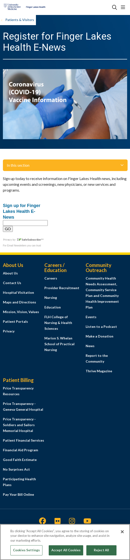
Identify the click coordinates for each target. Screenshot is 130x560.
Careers (50, 278)
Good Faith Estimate (20, 460)
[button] (124, 7)
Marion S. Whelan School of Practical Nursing (59, 344)
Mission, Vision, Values (21, 312)
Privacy (8, 331)
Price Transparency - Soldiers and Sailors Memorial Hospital (19, 425)
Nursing (50, 297)
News (90, 346)
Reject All (101, 552)
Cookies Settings (26, 552)
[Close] (122, 533)
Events (91, 317)
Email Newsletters (17, 245)
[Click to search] (114, 7)
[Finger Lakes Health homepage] (36, 7)
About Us (10, 273)
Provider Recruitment (61, 288)
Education (52, 307)
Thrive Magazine (99, 371)
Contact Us (12, 283)
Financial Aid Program (20, 450)
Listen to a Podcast (101, 326)
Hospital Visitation (18, 292)
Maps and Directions (19, 302)
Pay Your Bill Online (18, 494)
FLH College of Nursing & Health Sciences (58, 322)
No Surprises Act (16, 469)
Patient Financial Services (23, 440)
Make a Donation (99, 336)
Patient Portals (15, 321)
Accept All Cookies (66, 552)
